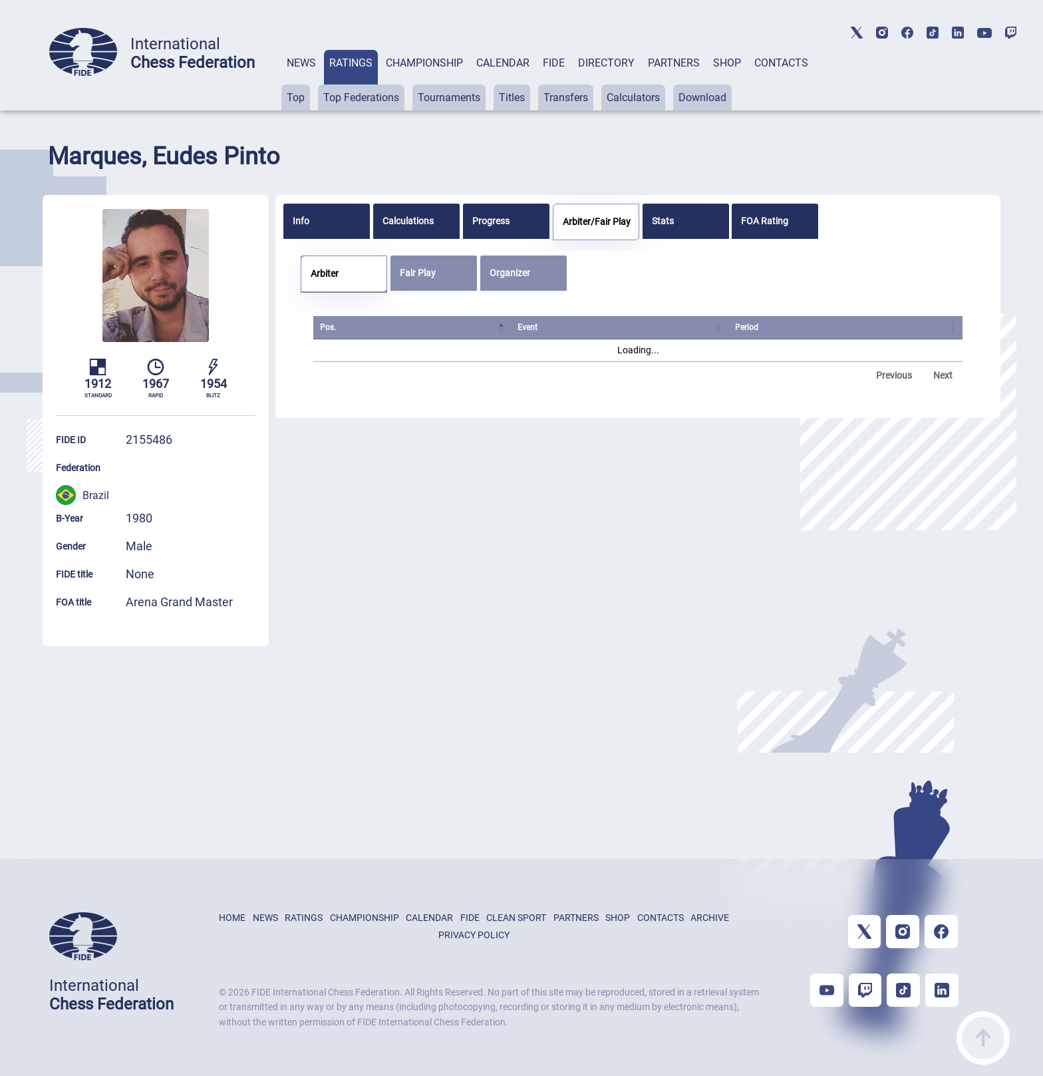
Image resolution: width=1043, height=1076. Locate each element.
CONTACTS (781, 63)
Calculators (633, 97)
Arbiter (325, 273)
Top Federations (361, 97)
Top (296, 97)
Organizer (510, 273)
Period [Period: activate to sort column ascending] (746, 327)
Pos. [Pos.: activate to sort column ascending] (328, 327)
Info (301, 221)
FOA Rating (764, 221)
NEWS (301, 63)
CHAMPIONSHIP (424, 63)
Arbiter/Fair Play (597, 221)
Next (943, 375)
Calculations (408, 221)
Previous (894, 375)
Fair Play (418, 273)
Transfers (565, 97)
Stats (663, 221)
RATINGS (350, 63)
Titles (512, 97)
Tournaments (449, 97)
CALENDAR (502, 63)
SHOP (727, 63)
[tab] (301, 80)
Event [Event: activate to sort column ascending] (528, 327)
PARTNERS (674, 63)
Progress (491, 221)
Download (702, 97)
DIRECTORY (606, 63)
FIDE (554, 63)
